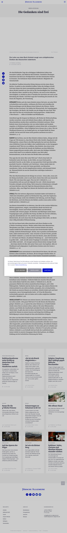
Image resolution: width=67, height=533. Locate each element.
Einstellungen (35, 270)
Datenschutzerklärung (21, 265)
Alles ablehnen (20, 270)
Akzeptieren (47, 270)
